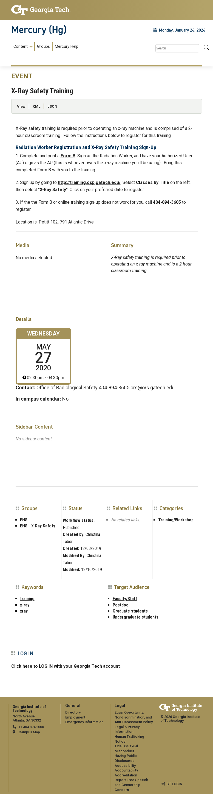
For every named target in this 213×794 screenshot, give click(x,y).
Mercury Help (66, 46)
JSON (52, 106)
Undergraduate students (135, 617)
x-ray (24, 605)
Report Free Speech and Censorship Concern (131, 785)
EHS (23, 519)
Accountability (126, 770)
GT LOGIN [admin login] (174, 784)
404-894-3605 (167, 202)
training (27, 598)
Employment (75, 717)
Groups (43, 46)
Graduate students (130, 611)
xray (24, 611)
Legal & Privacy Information (127, 729)
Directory (73, 712)
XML (36, 106)
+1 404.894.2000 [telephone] (31, 727)
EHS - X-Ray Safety (37, 526)
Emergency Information (84, 722)
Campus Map (29, 732)
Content (20, 46)
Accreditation (126, 775)
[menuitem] (46, 46)
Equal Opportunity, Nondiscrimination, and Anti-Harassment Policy (134, 717)
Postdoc (120, 605)
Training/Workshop (176, 519)
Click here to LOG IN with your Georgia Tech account (65, 666)
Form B (68, 155)
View (21, 106)
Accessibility (125, 766)
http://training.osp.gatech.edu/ (89, 182)
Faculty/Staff (125, 598)
